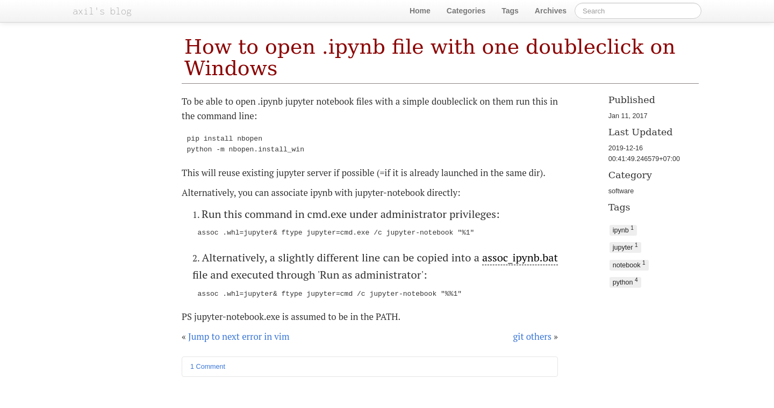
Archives (551, 10)
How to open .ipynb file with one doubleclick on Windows (430, 57)
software (621, 191)
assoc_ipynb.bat (520, 257)
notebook (629, 264)
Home (420, 10)
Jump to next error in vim (238, 337)
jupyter (625, 246)
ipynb (623, 229)
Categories (466, 10)
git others (532, 337)
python (625, 281)
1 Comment (207, 366)
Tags (510, 10)
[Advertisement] (642, 331)
